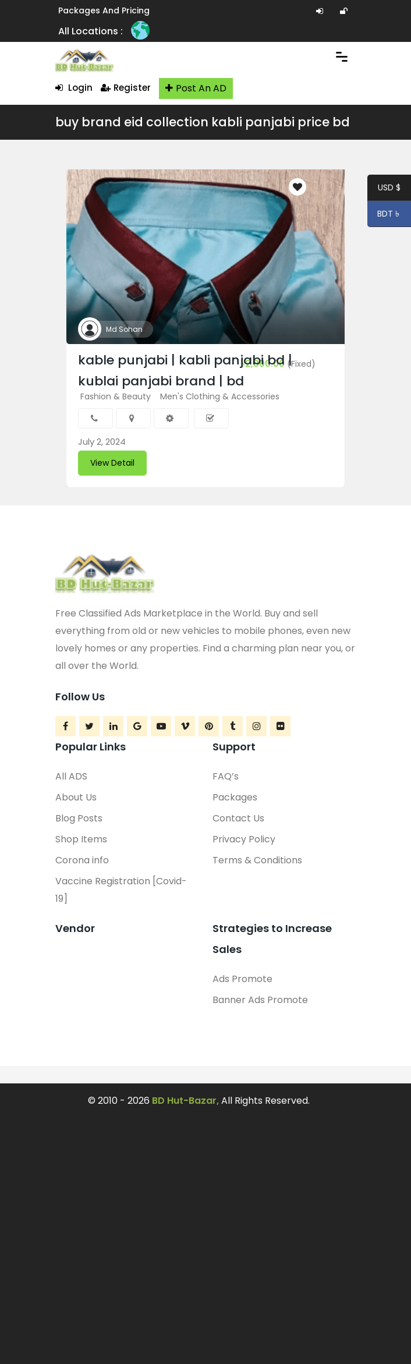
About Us (76, 797)
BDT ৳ (384, 215)
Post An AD (195, 88)
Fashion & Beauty (115, 396)
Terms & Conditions (257, 860)
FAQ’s (225, 776)
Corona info (82, 860)
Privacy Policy (243, 839)
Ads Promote (242, 979)
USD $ (389, 189)
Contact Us (238, 818)
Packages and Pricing (104, 10)
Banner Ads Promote (260, 1000)
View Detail (112, 463)
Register (126, 88)
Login (74, 88)
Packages (234, 797)
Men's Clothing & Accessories (219, 396)
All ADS (71, 776)
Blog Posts (78, 818)
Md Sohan (124, 329)
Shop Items (81, 839)
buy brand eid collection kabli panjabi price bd (202, 122)
